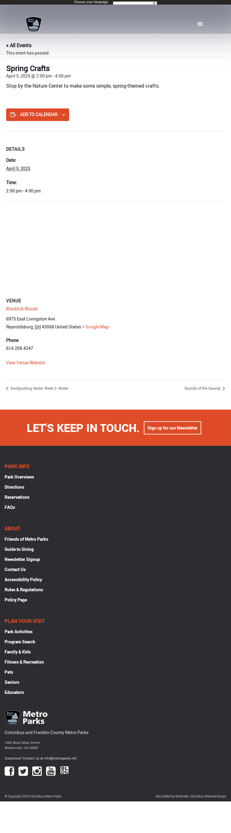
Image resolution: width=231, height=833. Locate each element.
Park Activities (19, 631)
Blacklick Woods (22, 309)
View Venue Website (25, 362)
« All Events (18, 45)
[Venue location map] (115, 245)
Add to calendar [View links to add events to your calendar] (38, 114)
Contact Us (15, 569)
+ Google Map (95, 327)
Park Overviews (19, 477)
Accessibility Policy (23, 579)
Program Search (20, 642)
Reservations (17, 497)
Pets (9, 672)
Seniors (12, 682)
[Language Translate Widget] (135, 3)
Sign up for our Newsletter (172, 428)
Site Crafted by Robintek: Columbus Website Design (190, 796)
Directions (14, 487)
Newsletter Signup (22, 559)
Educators (14, 692)
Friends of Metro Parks (26, 539)
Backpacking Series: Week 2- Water (39, 388)
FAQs (10, 507)
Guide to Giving (19, 549)
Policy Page (16, 600)
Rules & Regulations (24, 590)
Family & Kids (18, 652)
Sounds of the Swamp (202, 388)
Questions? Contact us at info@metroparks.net (41, 758)
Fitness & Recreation (24, 662)
